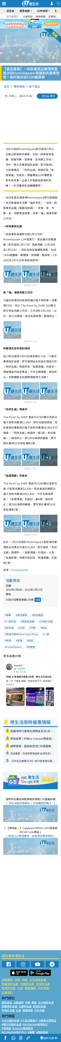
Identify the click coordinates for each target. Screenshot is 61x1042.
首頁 (6, 86)
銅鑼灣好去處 (10, 984)
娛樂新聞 (40, 16)
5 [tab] (38, 27)
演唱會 (10, 11)
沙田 (37, 599)
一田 (46, 634)
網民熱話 (7, 1002)
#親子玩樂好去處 (11, 1024)
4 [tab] (34, 27)
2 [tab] (28, 27)
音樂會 (31, 647)
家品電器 (38, 615)
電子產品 (34, 86)
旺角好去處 (8, 988)
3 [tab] (31, 27)
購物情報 (19, 86)
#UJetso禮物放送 (22, 1028)
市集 (33, 627)
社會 (20, 988)
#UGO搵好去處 (10, 1020)
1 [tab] (25, 27)
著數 (8, 615)
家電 (19, 640)
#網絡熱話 (42, 1032)
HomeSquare (19, 570)
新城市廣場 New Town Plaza (22, 634)
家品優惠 (22, 615)
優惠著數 (25, 11)
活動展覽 (7, 980)
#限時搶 (6, 1028)
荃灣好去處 (43, 984)
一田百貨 (11, 621)
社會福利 (7, 992)
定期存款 (53, 16)
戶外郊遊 (43, 988)
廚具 (30, 640)
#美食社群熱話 (47, 1020)
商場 (8, 640)
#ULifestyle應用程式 (35, 1024)
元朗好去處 (27, 984)
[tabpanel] (30, 24)
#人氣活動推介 (29, 1020)
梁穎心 (13, 96)
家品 (44, 627)
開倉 (25, 980)
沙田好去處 (47, 621)
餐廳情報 (30, 988)
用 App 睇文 (48, 96)
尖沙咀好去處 (38, 980)
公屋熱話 (28, 16)
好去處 (10, 627)
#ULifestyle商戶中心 (14, 1032)
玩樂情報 (42, 11)
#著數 (31, 1032)
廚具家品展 (28, 621)
